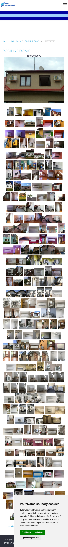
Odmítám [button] (39, 532)
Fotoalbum (16, 41)
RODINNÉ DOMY (32, 41)
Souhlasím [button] (26, 532)
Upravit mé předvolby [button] (30, 538)
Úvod (5, 41)
